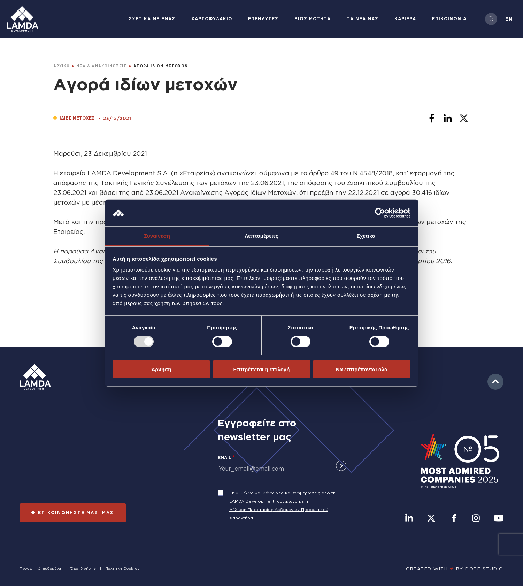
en (509, 18)
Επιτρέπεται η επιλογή (261, 369)
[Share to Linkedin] (448, 118)
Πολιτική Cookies (122, 568)
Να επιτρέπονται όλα (362, 369)
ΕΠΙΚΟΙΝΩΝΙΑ (449, 18)
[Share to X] (463, 118)
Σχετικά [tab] (366, 236)
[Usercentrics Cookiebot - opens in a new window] (379, 213)
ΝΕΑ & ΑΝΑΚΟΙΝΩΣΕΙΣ (101, 66)
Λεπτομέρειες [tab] (261, 236)
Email (224, 457)
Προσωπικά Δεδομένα (40, 568)
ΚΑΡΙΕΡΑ (405, 18)
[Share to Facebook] (431, 118)
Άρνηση (161, 369)
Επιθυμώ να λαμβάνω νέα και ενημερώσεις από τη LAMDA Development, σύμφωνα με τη (282, 496)
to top (495, 382)
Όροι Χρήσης (83, 568)
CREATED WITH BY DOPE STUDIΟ (454, 568)
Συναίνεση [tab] (157, 236)
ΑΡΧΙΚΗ (61, 66)
